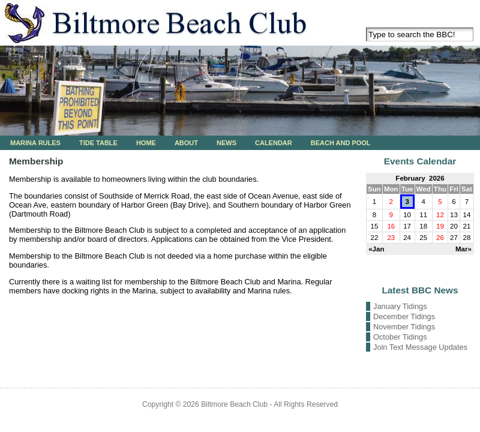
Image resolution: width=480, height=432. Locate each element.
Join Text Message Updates (420, 347)
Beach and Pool (341, 142)
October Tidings (400, 336)
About (186, 142)
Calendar (273, 142)
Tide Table (98, 142)
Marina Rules (35, 142)
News (226, 142)
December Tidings (404, 316)
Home (146, 142)
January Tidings (400, 306)
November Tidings (404, 326)
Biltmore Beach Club (234, 404)
